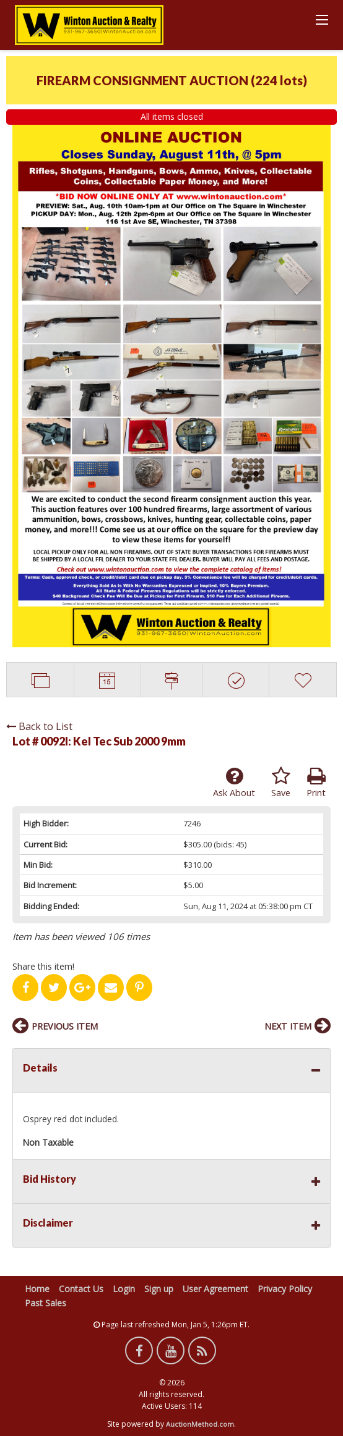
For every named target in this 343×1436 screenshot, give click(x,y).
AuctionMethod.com (200, 1424)
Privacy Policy (285, 1289)
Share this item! (43, 966)
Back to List (39, 726)
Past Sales (45, 1303)
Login (124, 1289)
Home (37, 1289)
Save (280, 782)
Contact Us (81, 1289)
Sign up (158, 1289)
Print (316, 782)
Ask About (234, 782)
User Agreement (215, 1289)
